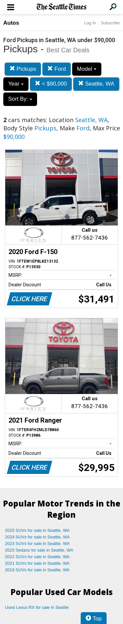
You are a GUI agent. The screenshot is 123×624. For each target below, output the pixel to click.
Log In (90, 22)
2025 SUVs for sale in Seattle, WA (37, 530)
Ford (56, 69)
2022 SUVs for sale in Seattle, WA (37, 556)
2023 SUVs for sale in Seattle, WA (37, 543)
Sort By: (20, 99)
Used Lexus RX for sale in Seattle (37, 607)
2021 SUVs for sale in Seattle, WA (37, 563)
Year (16, 84)
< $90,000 (51, 84)
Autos (11, 23)
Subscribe (110, 22)
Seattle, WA (96, 84)
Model (86, 69)
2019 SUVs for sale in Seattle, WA (37, 569)
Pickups (23, 69)
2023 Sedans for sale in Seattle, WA (39, 550)
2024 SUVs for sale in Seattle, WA (37, 536)
